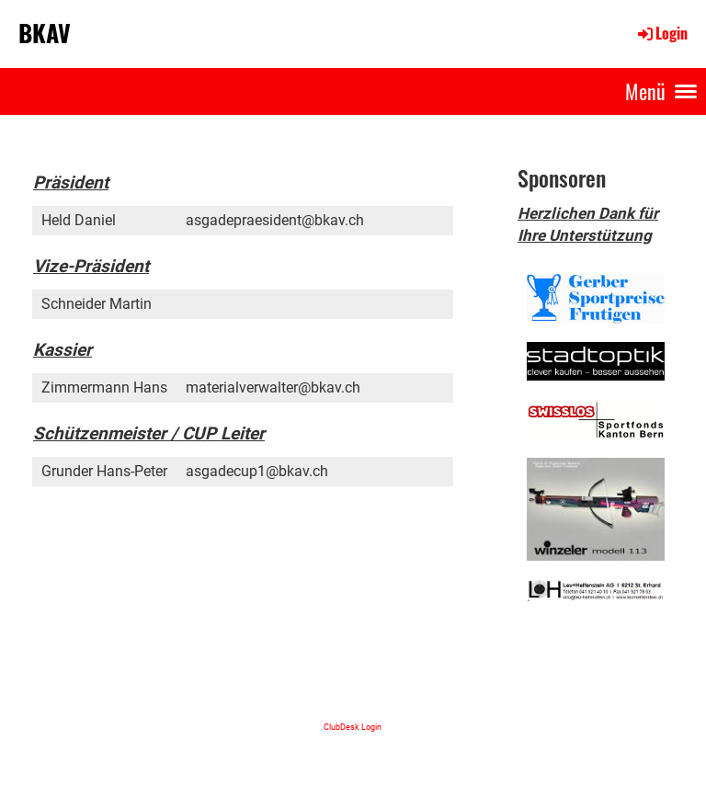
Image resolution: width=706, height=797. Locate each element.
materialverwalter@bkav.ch (273, 387)
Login (661, 33)
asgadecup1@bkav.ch (257, 471)
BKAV (44, 33)
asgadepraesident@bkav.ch (275, 220)
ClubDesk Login (352, 727)
